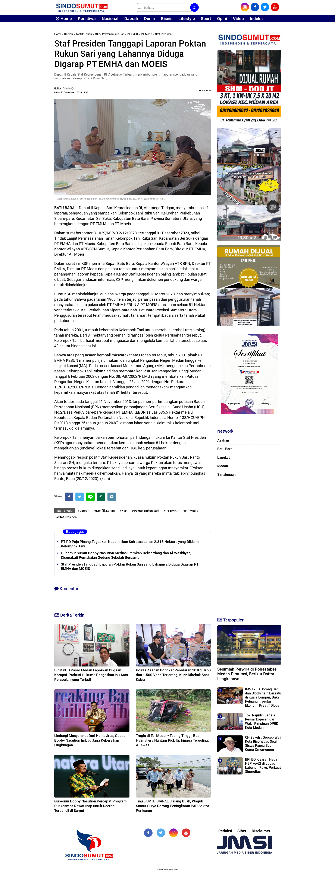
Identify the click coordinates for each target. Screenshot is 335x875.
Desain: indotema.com (167, 869)
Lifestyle (186, 18)
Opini (222, 18)
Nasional (110, 18)
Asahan (223, 440)
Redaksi (225, 831)
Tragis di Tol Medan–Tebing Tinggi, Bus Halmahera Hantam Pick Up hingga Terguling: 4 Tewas (172, 740)
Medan (222, 466)
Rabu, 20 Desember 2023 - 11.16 (71, 92)
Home (64, 18)
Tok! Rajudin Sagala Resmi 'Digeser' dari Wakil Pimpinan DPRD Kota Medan (261, 721)
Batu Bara (224, 449)
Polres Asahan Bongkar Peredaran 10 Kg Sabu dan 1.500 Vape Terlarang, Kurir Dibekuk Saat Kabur (173, 675)
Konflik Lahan (83, 34)
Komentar (205, 90)
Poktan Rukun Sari (113, 34)
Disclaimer (261, 831)
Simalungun (226, 474)
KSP (97, 34)
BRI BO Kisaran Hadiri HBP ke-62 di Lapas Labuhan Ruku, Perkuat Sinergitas (263, 765)
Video (238, 18)
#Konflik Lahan (104, 510)
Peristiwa (87, 18)
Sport (206, 18)
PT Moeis (147, 34)
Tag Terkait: (64, 510)
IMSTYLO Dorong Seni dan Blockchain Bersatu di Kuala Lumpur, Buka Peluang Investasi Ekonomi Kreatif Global (263, 697)
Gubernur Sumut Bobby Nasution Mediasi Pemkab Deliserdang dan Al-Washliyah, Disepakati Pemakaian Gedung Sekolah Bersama (126, 555)
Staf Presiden (163, 34)
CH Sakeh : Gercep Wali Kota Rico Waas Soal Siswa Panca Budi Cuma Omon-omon (263, 743)
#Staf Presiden (66, 517)
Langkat (223, 457)
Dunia (149, 18)
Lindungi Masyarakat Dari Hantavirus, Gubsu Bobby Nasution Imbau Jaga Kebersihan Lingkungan (89, 740)
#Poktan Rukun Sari (145, 510)
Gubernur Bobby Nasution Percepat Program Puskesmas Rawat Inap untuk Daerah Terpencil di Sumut (90, 806)
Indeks (256, 18)
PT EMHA (132, 34)
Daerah (131, 18)
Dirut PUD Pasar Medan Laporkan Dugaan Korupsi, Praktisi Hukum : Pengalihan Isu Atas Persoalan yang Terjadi (91, 675)
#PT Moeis (190, 510)
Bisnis (166, 18)
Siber (241, 831)
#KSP (123, 510)
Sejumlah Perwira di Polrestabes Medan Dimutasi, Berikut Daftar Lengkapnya (247, 674)
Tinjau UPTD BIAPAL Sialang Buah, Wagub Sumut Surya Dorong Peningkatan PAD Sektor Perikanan (172, 806)
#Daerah (83, 510)
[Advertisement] (249, 546)
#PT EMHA (171, 510)
